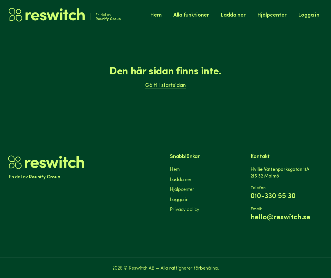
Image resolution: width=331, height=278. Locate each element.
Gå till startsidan (165, 84)
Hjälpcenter (272, 14)
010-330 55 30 (273, 195)
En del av (108, 16)
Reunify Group (44, 176)
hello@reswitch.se (280, 216)
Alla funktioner (191, 14)
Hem (156, 14)
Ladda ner (233, 14)
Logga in (308, 14)
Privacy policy (184, 209)
